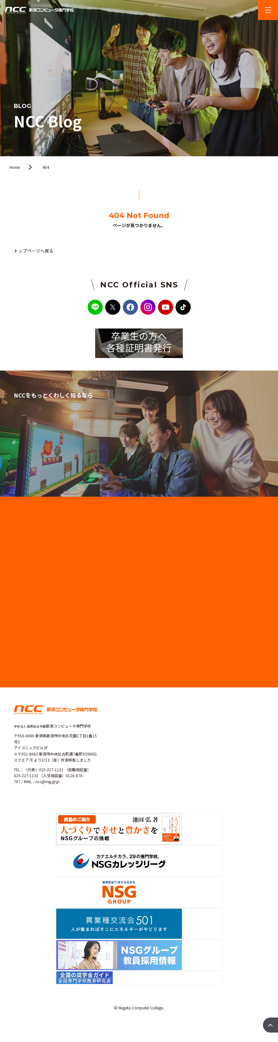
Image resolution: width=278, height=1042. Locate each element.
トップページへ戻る (33, 251)
